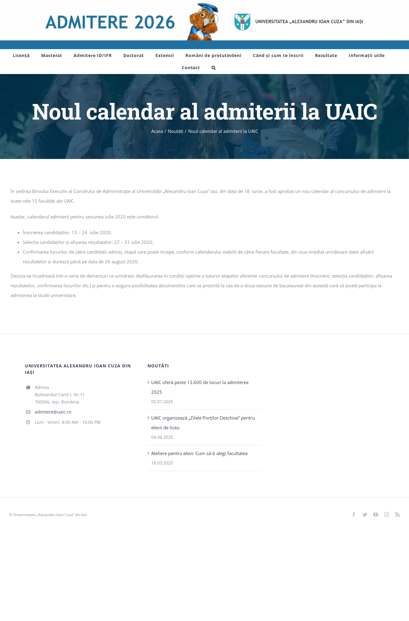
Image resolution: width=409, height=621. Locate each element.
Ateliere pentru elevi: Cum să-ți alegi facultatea (199, 453)
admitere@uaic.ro (53, 412)
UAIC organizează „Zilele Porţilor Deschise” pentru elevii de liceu (203, 422)
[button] (213, 68)
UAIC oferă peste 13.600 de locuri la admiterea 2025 (199, 387)
